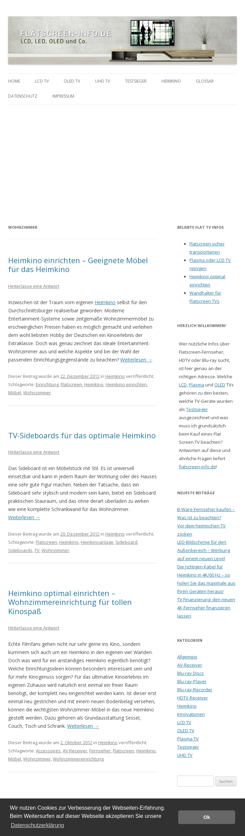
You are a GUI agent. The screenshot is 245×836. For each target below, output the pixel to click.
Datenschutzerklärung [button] (37, 825)
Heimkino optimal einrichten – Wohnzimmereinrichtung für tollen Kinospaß (70, 602)
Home (14, 81)
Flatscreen (71, 384)
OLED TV (72, 81)
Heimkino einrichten (126, 384)
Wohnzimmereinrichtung (78, 759)
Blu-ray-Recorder (194, 689)
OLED (219, 385)
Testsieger (136, 81)
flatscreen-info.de (197, 467)
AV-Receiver (189, 665)
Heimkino (171, 81)
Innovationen (191, 714)
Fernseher (100, 751)
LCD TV (42, 81)
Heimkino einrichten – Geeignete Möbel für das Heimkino (78, 264)
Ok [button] (206, 817)
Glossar (205, 81)
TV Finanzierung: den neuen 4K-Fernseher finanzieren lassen (206, 607)
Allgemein (187, 657)
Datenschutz (22, 96)
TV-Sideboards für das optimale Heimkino (82, 435)
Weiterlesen (136, 359)
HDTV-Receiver (192, 698)
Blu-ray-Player (191, 681)
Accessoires (48, 751)
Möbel (14, 392)
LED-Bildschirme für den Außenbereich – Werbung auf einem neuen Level (203, 550)
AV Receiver (75, 751)
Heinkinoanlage (97, 542)
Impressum (63, 96)
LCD (183, 385)
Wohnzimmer (37, 392)
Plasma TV (188, 739)
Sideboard (126, 542)
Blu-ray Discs (190, 673)
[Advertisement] (122, 155)
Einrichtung (47, 384)
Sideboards (20, 550)
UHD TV (102, 81)
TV (37, 550)
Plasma (196, 385)
